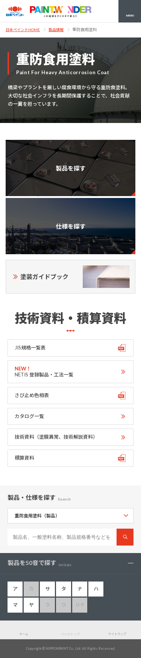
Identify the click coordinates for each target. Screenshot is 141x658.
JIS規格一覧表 (30, 348)
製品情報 (56, 29)
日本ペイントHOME (23, 29)
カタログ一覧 (29, 416)
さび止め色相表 (32, 395)
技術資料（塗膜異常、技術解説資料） (56, 437)
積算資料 (24, 458)
